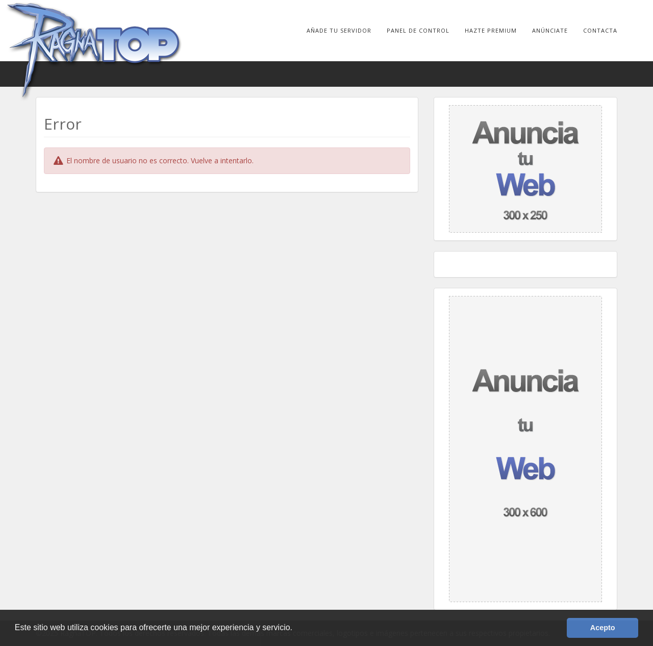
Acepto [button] (602, 628)
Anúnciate (550, 30)
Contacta (600, 30)
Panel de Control (418, 30)
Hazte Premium (491, 30)
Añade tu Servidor (339, 30)
